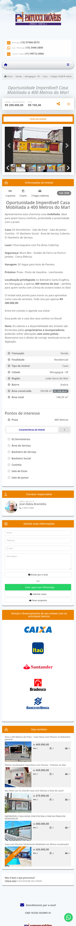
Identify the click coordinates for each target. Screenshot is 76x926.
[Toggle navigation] (68, 65)
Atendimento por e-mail (38, 905)
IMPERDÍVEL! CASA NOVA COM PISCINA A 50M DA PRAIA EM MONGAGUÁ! (35, 817)
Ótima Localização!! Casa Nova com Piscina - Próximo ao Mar (35, 764)
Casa (45, 76)
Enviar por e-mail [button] (38, 574)
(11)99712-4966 (26, 508)
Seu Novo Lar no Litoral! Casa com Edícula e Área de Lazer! (34, 790)
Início (8, 76)
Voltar (68, 76)
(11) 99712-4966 (34, 53)
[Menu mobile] (5, 64)
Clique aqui (10, 880)
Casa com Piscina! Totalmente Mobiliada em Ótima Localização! (37, 844)
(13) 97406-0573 (30, 42)
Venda (19, 76)
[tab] (14, 119)
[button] (10, 145)
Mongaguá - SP (32, 76)
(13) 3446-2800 (34, 47)
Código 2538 (56, 76)
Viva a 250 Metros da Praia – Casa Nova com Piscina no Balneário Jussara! (37, 738)
